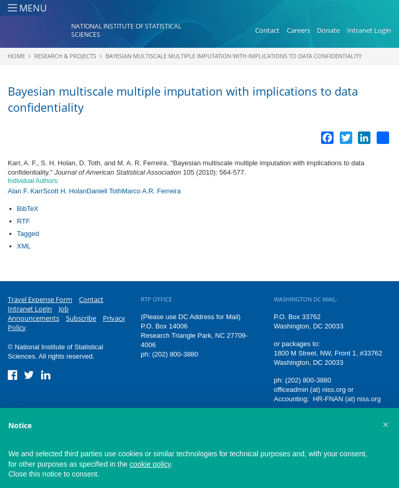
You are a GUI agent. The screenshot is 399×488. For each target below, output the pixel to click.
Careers (298, 30)
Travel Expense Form (40, 299)
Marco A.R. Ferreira (151, 191)
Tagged (28, 234)
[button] (385, 424)
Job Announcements (38, 313)
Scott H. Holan (65, 191)
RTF (23, 221)
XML (24, 246)
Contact (267, 30)
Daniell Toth (104, 191)
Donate (328, 30)
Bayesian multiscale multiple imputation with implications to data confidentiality (233, 56)
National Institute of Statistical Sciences (126, 30)
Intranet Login (369, 30)
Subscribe (81, 318)
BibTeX (27, 209)
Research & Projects (65, 56)
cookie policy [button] (149, 464)
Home (16, 56)
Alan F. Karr (25, 191)
